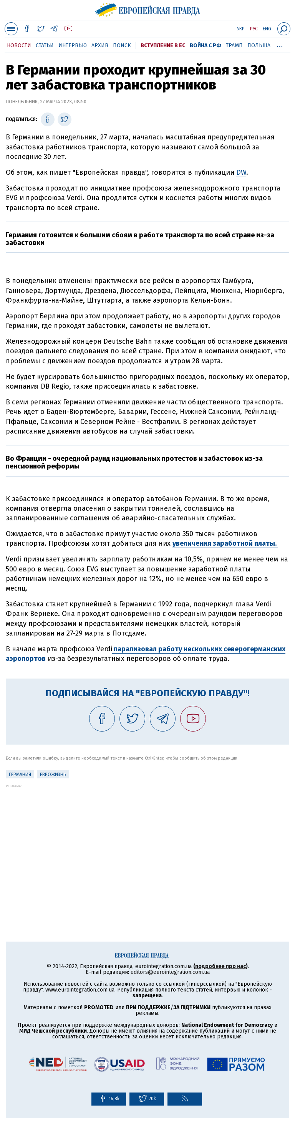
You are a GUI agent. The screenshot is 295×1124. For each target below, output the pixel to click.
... (280, 44)
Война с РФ (205, 45)
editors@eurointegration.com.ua (170, 972)
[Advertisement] (147, 842)
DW (241, 172)
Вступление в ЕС (163, 45)
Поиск (122, 45)
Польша (258, 45)
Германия (20, 774)
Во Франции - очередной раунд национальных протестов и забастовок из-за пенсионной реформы (134, 462)
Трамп (234, 45)
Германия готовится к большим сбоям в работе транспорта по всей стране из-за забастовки (140, 239)
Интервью (72, 45)
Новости (19, 45)
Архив (99, 45)
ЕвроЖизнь (53, 774)
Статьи (45, 45)
